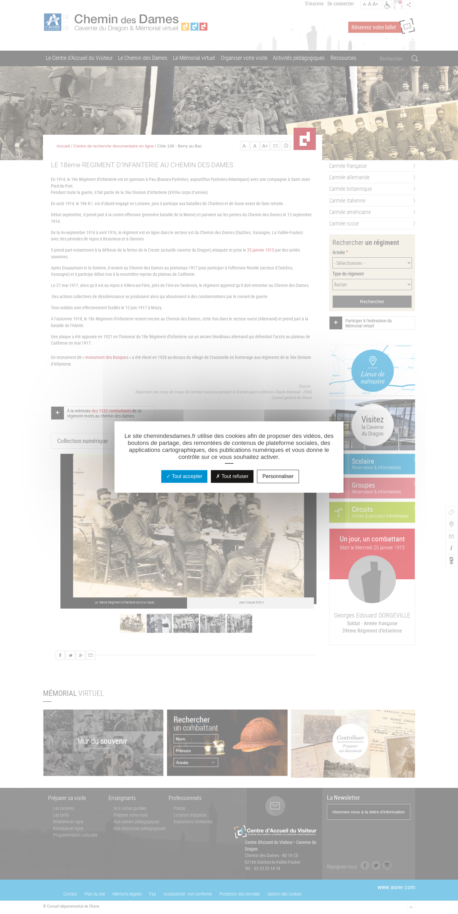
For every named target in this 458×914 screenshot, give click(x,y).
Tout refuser (232, 476)
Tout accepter (184, 476)
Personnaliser (278, 476)
